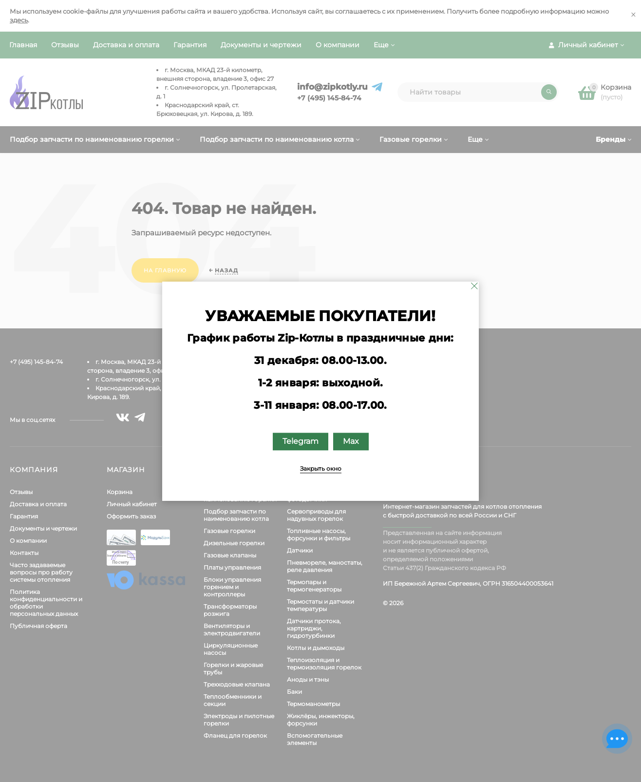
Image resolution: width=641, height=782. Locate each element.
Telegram (301, 441)
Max (351, 441)
